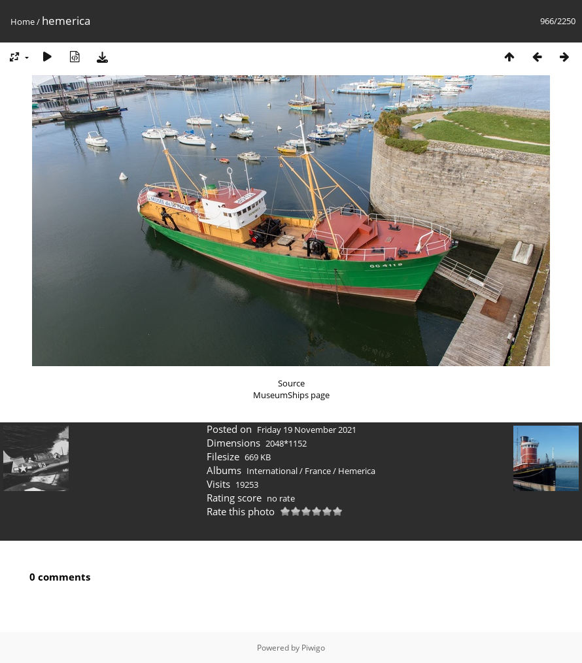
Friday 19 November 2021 (306, 429)
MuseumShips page (291, 395)
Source (291, 383)
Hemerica (356, 471)
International (272, 471)
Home (22, 21)
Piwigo (313, 647)
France (318, 471)
